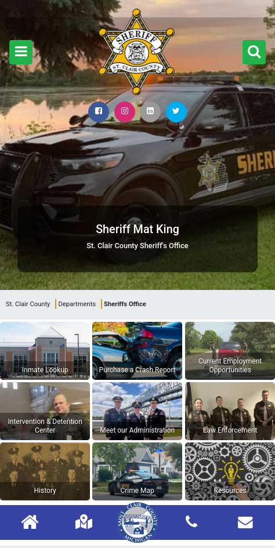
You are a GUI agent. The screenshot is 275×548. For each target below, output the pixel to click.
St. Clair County (28, 304)
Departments (77, 304)
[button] (20, 52)
